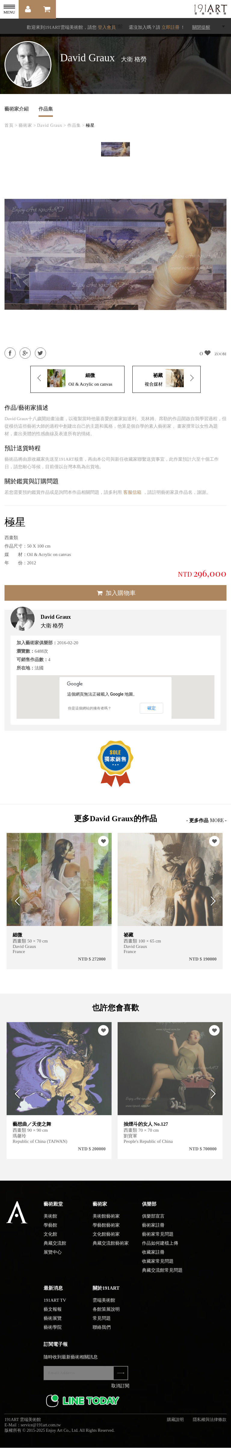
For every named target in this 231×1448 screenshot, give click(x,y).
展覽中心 (53, 1257)
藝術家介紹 (17, 108)
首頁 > (11, 125)
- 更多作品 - (206, 820)
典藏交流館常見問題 (162, 1275)
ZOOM (220, 353)
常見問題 (102, 1323)
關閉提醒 (201, 27)
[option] (115, 149)
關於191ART (106, 1292)
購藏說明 (175, 1424)
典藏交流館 (55, 1248)
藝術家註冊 (153, 1230)
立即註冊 (171, 27)
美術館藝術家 (106, 1221)
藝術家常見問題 (158, 1239)
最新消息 (53, 1292)
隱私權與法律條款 (209, 1424)
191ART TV (55, 1305)
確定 (151, 708)
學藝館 (50, 1230)
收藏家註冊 (153, 1257)
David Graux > (51, 125)
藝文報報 (53, 1314)
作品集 (45, 108)
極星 (90, 125)
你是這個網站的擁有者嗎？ (89, 708)
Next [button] (215, 901)
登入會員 (107, 27)
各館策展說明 (106, 1314)
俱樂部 (149, 1208)
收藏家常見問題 (158, 1266)
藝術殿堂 (53, 1208)
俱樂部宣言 (153, 1221)
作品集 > (76, 125)
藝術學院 (53, 1332)
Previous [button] (16, 901)
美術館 (50, 1221)
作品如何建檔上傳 (160, 1248)
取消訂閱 (120, 1390)
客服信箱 (132, 492)
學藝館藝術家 (106, 1230)
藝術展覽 (53, 1323)
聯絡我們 (102, 1332)
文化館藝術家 (106, 1239)
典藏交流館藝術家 (111, 1248)
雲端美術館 (104, 1305)
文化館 (50, 1239)
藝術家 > (27, 125)
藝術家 (100, 1208)
